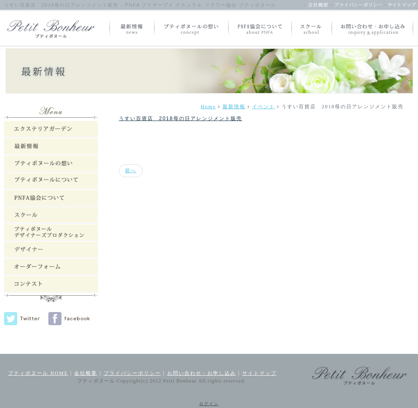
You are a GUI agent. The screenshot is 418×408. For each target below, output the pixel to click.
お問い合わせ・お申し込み (201, 373)
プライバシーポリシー (132, 373)
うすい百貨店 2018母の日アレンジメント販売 (180, 118)
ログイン (209, 403)
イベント (263, 106)
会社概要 (85, 373)
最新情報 (234, 106)
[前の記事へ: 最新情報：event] (131, 170)
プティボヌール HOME (38, 373)
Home (208, 106)
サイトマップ (259, 373)
